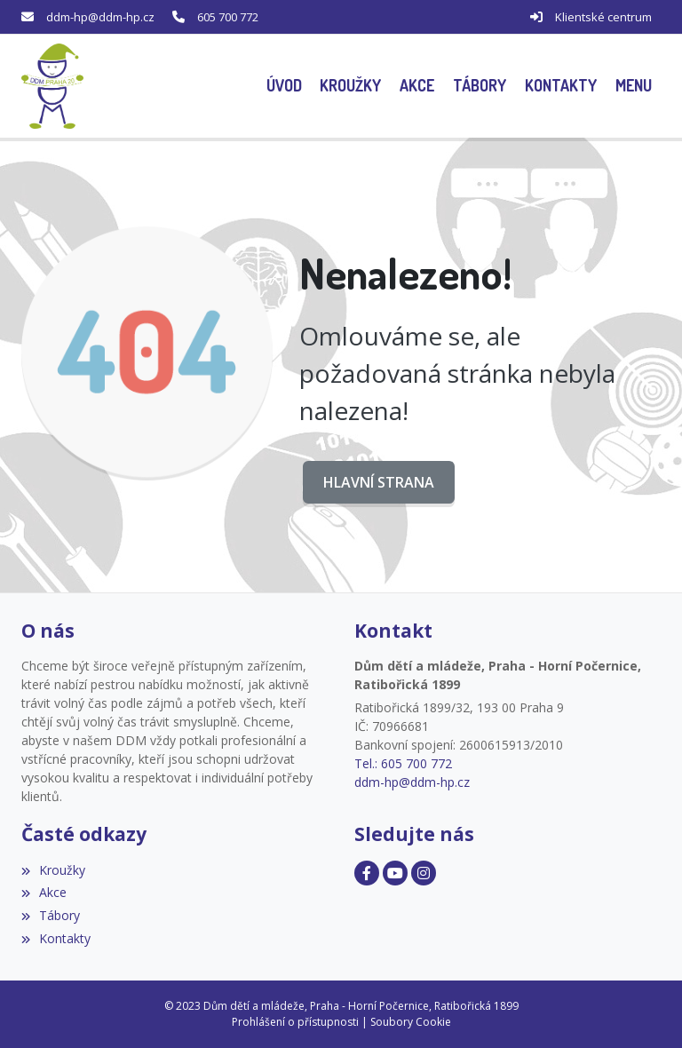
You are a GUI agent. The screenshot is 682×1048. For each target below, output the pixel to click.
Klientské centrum (603, 17)
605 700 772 (227, 17)
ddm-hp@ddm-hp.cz (100, 17)
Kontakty (56, 938)
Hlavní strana (378, 482)
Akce (44, 892)
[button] (633, 86)
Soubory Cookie (410, 1021)
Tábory (50, 915)
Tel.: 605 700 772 (403, 763)
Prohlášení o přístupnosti (295, 1021)
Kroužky (53, 869)
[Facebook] (366, 873)
